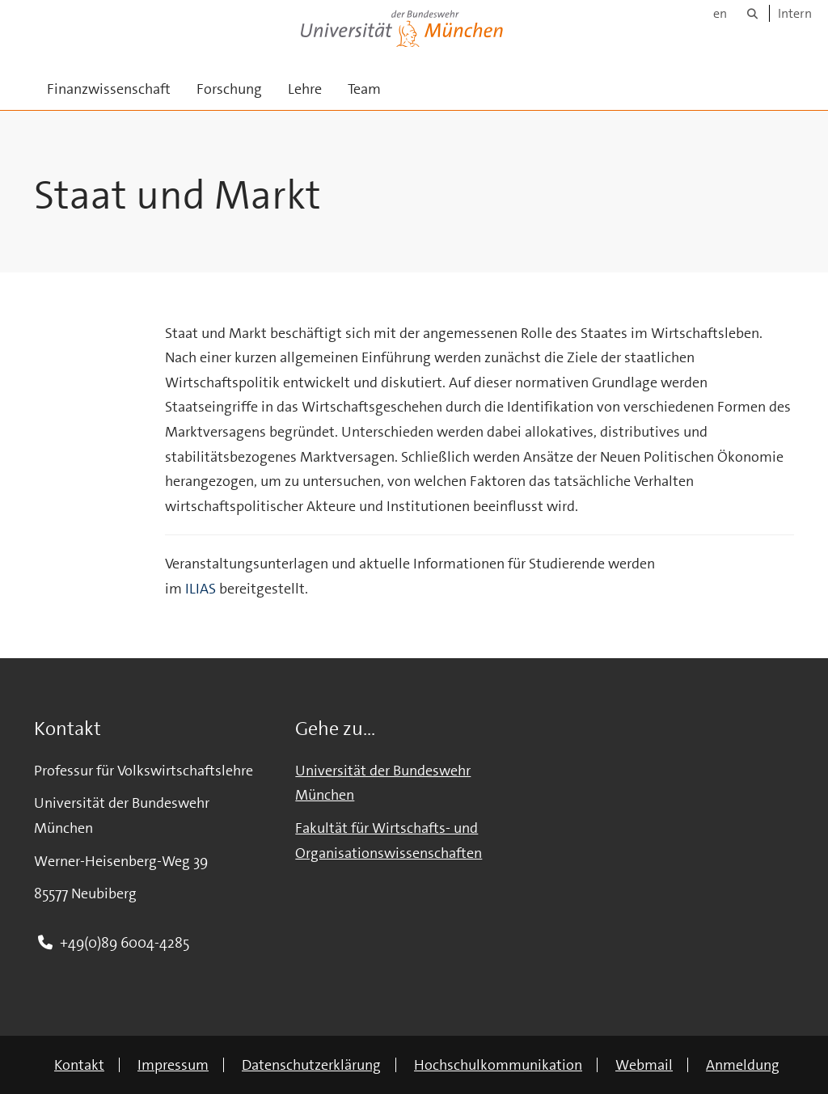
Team (364, 89)
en (720, 13)
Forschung (229, 89)
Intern (795, 13)
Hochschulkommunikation (498, 1065)
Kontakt (79, 1065)
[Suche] (752, 13)
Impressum (173, 1065)
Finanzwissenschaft (109, 89)
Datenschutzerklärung (311, 1065)
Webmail (644, 1065)
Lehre (305, 89)
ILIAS (200, 588)
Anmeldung (742, 1065)
